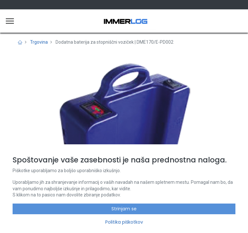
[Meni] (10, 21)
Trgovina (39, 42)
